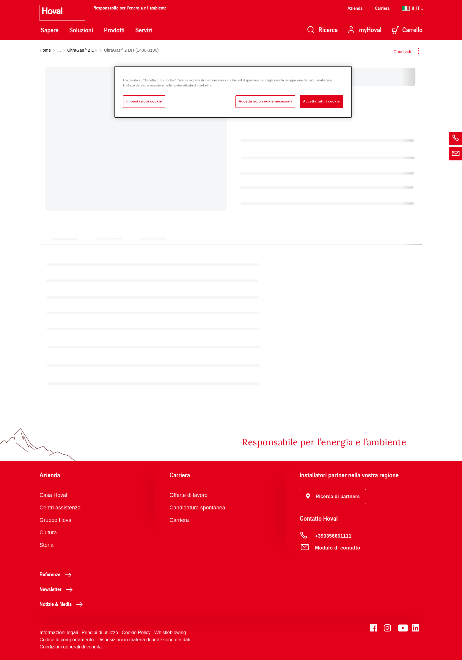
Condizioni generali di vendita (71, 646)
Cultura (48, 533)
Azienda (355, 7)
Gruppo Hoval (56, 520)
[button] (333, 496)
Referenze (57, 574)
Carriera (382, 7)
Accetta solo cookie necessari (265, 101)
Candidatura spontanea (197, 508)
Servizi (144, 30)
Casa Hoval (53, 495)
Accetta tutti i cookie (321, 101)
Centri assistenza (60, 508)
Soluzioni (81, 30)
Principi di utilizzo (99, 632)
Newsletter (58, 589)
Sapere (50, 30)
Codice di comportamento (67, 639)
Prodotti (114, 30)
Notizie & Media (63, 604)
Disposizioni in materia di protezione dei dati (144, 639)
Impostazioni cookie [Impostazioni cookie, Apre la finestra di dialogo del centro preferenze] (144, 101)
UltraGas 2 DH (82, 50)
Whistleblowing (170, 632)
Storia (47, 545)
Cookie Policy (136, 632)
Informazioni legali (59, 632)
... (59, 50)
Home (45, 50)
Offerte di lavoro (188, 495)
